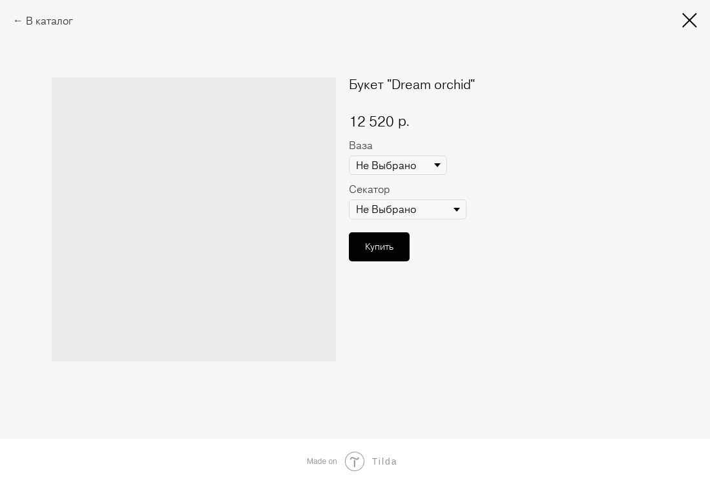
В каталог (49, 20)
